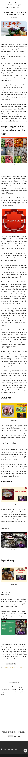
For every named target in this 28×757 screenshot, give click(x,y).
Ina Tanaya (14, 4)
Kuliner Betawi (9, 667)
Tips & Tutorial (18, 667)
